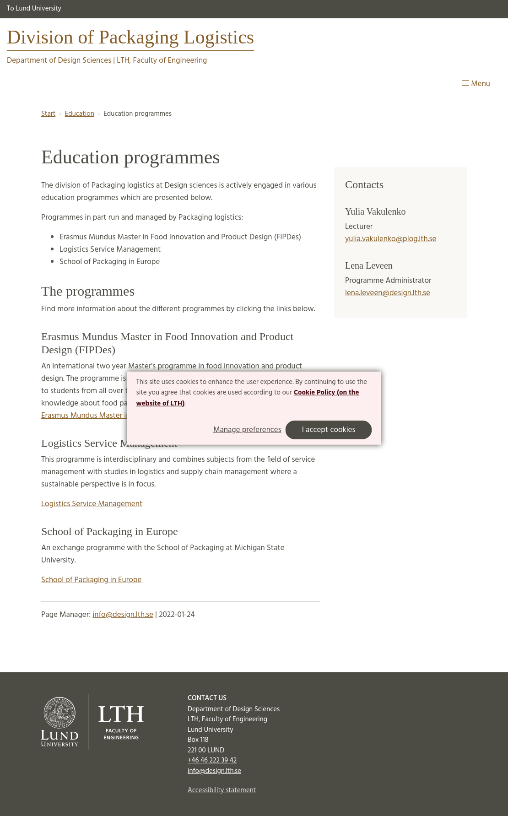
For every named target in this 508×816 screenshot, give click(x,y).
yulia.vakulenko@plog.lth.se (391, 239)
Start (48, 113)
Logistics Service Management (91, 504)
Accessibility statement (222, 790)
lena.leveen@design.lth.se (387, 293)
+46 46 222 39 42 (212, 760)
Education (79, 113)
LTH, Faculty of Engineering (162, 60)
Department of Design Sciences (59, 60)
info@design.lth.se (122, 615)
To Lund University (34, 8)
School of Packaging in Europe (91, 580)
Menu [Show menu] (476, 84)
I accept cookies (329, 430)
